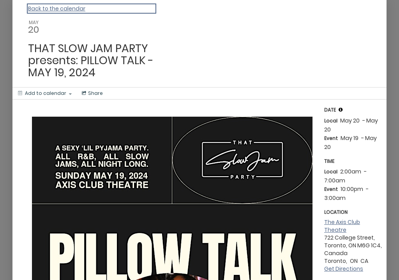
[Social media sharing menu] (91, 93)
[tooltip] (341, 109)
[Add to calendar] (44, 93)
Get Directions (343, 269)
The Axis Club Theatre (342, 226)
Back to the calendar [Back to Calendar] (56, 8)
